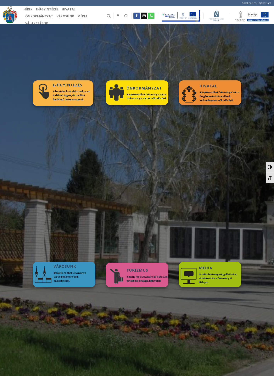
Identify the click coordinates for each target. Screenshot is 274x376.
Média (82, 16)
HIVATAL (208, 86)
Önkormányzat (39, 16)
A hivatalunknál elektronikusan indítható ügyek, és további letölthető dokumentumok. (71, 95)
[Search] (108, 16)
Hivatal (68, 9)
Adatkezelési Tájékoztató (256, 3)
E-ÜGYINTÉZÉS (67, 85)
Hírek (28, 9)
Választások (36, 23)
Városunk (65, 16)
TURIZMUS (137, 270)
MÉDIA (205, 267)
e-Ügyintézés (47, 9)
